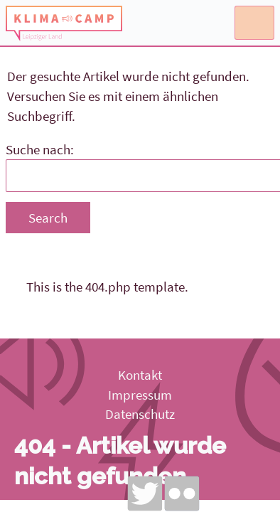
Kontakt (140, 374)
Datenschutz (140, 413)
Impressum (140, 394)
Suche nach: (40, 149)
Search (48, 217)
